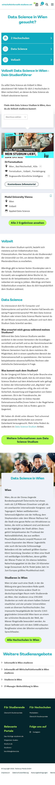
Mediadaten (34, 713)
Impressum (5, 773)
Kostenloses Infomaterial (22, 184)
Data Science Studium (26, 426)
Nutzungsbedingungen (39, 773)
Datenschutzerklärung (20, 773)
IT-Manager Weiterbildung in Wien (21, 686)
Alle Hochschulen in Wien (23, 640)
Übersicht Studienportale (13, 713)
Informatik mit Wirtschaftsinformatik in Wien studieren (26, 671)
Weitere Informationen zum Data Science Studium (27, 439)
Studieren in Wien (13, 679)
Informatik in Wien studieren (18, 662)
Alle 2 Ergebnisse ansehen (27, 223)
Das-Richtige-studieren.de (13, 736)
